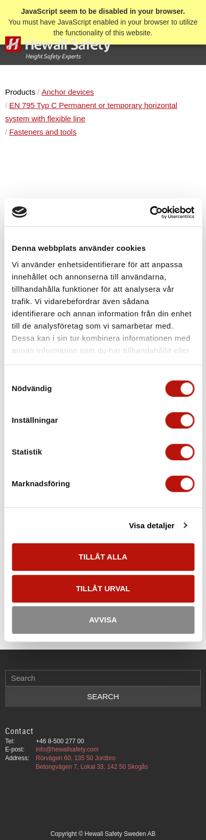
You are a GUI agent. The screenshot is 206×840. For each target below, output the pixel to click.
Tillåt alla (103, 556)
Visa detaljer (151, 525)
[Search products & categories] (103, 678)
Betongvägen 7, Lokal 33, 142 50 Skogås (92, 766)
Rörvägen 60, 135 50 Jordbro (76, 758)
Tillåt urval (103, 588)
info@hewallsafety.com (67, 749)
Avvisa (103, 619)
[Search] (103, 696)
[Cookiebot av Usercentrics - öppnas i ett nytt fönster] (149, 212)
